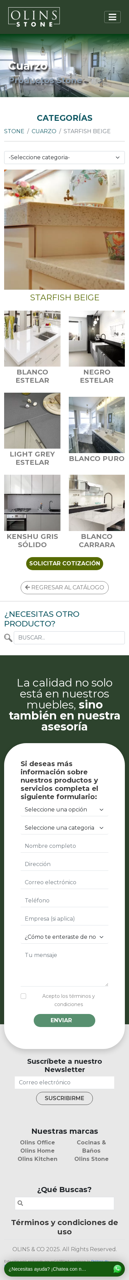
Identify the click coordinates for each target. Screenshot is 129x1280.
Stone (14, 131)
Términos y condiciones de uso (64, 1227)
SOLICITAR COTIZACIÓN (64, 563)
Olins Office (37, 1142)
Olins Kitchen (37, 1159)
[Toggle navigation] (112, 17)
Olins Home (37, 1151)
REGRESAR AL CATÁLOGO (64, 587)
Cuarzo (44, 131)
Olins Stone (91, 1159)
